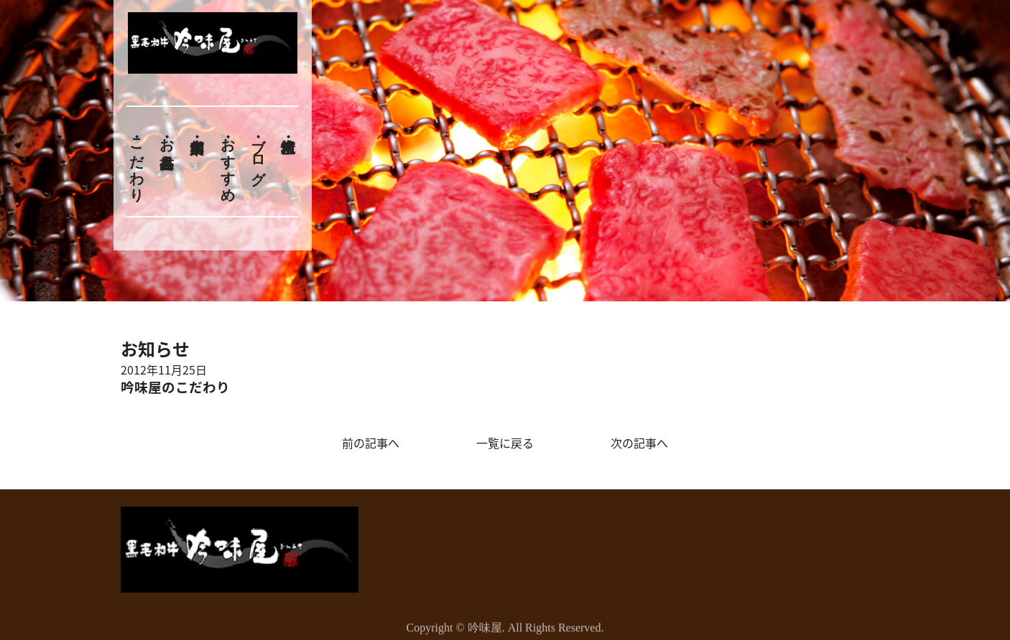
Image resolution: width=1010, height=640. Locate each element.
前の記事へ (370, 442)
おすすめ (228, 161)
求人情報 (784, 557)
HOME (446, 557)
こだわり (136, 161)
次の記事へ (639, 442)
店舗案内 (617, 557)
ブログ (259, 153)
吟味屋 (485, 631)
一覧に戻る (505, 442)
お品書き (167, 144)
